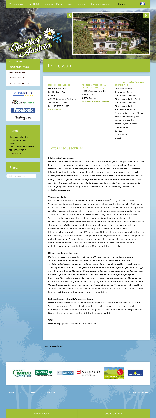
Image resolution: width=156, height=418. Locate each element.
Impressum (33, 392)
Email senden (54, 109)
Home (124, 82)
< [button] (69, 15)
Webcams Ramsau (16, 77)
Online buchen (15, 61)
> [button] (146, 15)
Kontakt (131, 82)
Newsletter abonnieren (19, 83)
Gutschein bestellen (17, 72)
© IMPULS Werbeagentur (139, 392)
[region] (107, 15)
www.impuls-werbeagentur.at (95, 101)
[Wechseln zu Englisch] (143, 4)
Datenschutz (51, 392)
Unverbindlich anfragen (19, 67)
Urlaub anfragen (114, 413)
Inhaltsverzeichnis (13, 392)
